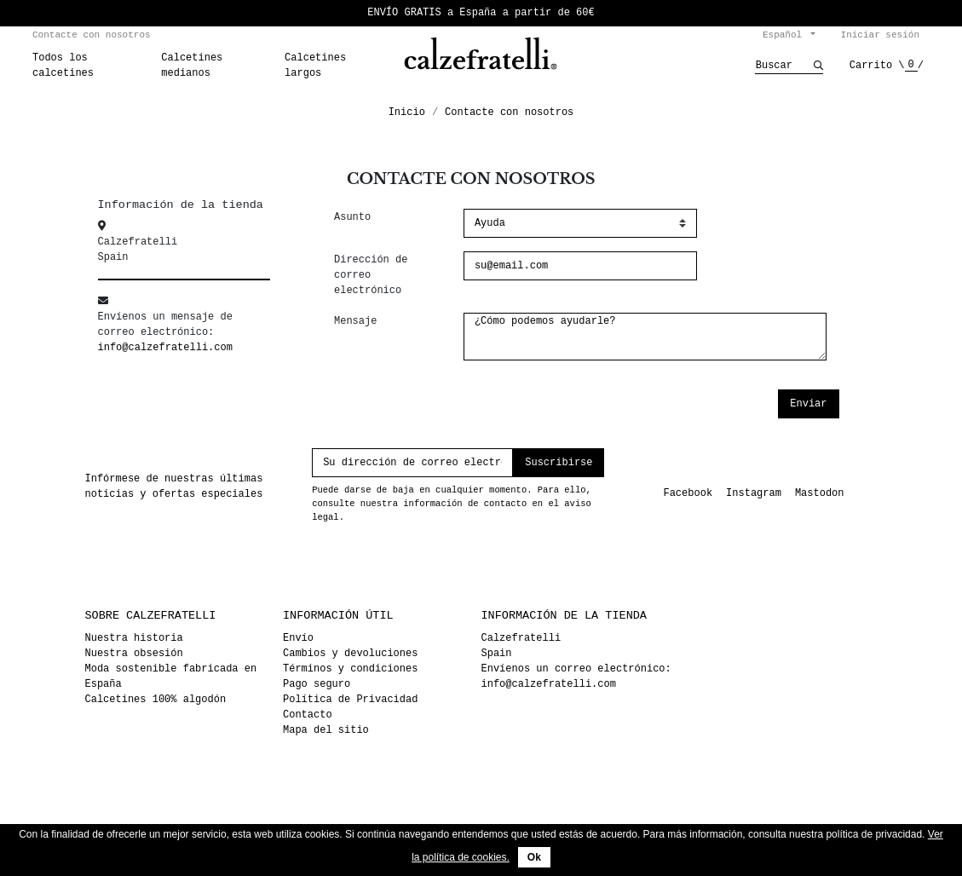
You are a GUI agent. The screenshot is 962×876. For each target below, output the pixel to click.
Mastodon (819, 493)
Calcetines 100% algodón (156, 699)
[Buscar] (784, 65)
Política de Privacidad (350, 699)
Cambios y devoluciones (350, 653)
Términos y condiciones (350, 668)
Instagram (753, 493)
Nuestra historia (134, 638)
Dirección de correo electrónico (370, 274)
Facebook (687, 493)
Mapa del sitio (326, 730)
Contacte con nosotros (91, 34)
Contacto (307, 714)
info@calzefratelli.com (165, 347)
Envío (298, 638)
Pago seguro (316, 684)
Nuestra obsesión (134, 653)
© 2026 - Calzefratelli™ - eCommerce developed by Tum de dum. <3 (481, 813)
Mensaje (355, 321)
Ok (534, 857)
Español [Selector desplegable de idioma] (785, 34)
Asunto (352, 217)
